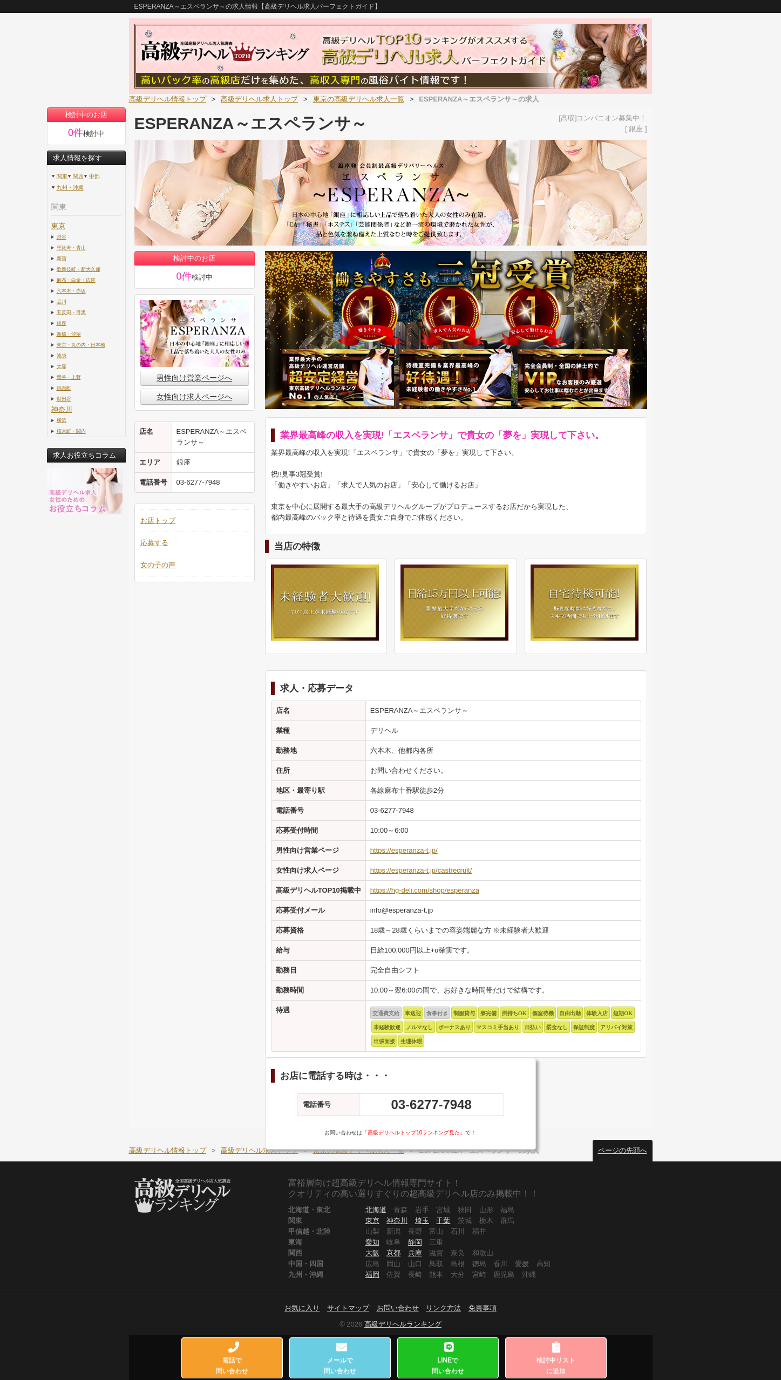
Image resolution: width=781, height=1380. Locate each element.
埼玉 (422, 1220)
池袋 (61, 355)
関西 (78, 176)
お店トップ (157, 520)
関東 (62, 176)
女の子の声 (157, 565)
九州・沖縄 (70, 188)
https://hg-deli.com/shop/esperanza (424, 890)
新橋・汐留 (69, 334)
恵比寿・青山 (71, 247)
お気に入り (302, 1308)
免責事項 (482, 1308)
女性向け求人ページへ (194, 396)
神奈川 (61, 409)
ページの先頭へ (622, 1150)
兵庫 (415, 1253)
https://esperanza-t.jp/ (404, 850)
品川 (61, 301)
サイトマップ (348, 1308)
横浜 (61, 420)
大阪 (372, 1253)
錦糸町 (64, 388)
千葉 (443, 1220)
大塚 (61, 366)
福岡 (372, 1274)
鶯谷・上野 (69, 377)
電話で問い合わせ (232, 1358)
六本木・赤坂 (71, 291)
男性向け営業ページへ (194, 377)
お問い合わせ (398, 1308)
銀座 (61, 323)
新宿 (61, 258)
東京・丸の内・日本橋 (81, 345)
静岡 (415, 1242)
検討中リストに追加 (555, 1358)
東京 (58, 226)
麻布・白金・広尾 (76, 280)
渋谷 (61, 237)
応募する (154, 543)
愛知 (372, 1242)
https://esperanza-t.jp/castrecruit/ (421, 870)
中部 (94, 176)
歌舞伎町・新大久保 (78, 269)
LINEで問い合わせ (448, 1358)
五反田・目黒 (71, 312)
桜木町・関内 (71, 431)
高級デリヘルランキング (403, 1324)
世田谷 (64, 399)
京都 (393, 1253)
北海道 (375, 1210)
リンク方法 (443, 1308)
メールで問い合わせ (340, 1358)
